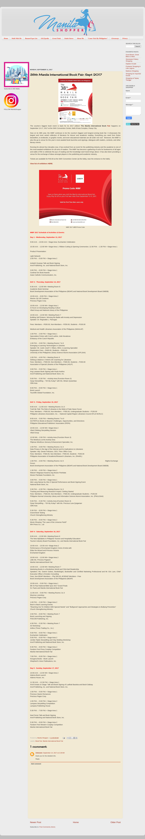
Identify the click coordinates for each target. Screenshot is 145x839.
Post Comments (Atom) (47, 827)
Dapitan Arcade (131, 64)
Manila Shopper (42, 738)
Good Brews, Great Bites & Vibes (132, 55)
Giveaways (115, 38)
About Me (80, 38)
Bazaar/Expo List (31, 38)
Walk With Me (17, 38)
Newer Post (35, 822)
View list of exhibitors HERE (41, 164)
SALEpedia (45, 38)
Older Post (116, 822)
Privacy (125, 38)
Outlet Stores (68, 38)
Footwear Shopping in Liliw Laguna (133, 67)
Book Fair (38, 741)
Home (6, 38)
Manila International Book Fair (53, 741)
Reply (38, 759)
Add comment (36, 764)
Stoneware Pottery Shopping (132, 60)
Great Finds (56, 38)
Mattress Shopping (132, 71)
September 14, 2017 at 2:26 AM (54, 753)
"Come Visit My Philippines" (97, 38)
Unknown (39, 753)
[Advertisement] (42, 53)
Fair (108, 126)
